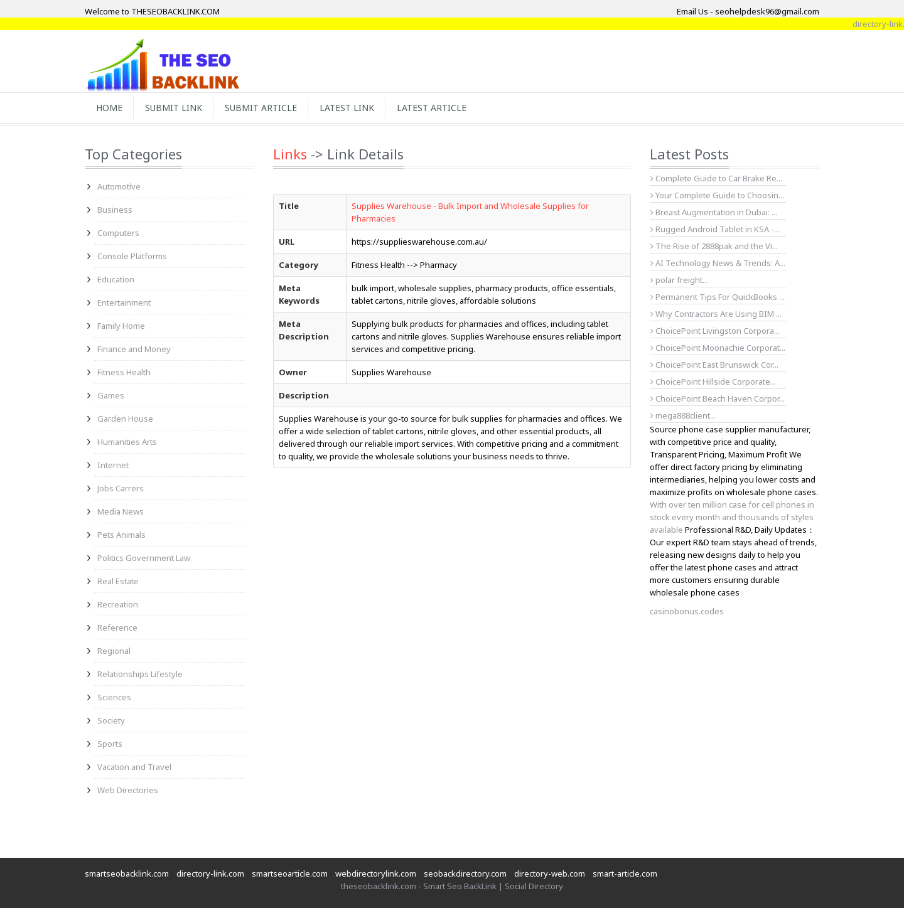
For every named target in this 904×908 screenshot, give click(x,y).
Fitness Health (124, 372)
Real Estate (118, 581)
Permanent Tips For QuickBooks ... (717, 296)
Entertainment (124, 302)
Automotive (119, 186)
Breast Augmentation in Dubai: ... (713, 212)
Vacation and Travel (134, 766)
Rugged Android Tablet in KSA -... (715, 229)
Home (109, 108)
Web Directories (127, 790)
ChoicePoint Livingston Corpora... (715, 330)
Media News (120, 511)
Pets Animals (121, 534)
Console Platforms (132, 256)
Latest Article (431, 108)
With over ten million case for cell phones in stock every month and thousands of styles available (732, 517)
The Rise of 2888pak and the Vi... (714, 246)
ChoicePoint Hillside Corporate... (713, 381)
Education (115, 279)
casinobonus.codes (687, 611)
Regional (114, 650)
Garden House (125, 418)
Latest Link (347, 108)
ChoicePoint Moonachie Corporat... (717, 347)
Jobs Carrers (120, 488)
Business (114, 209)
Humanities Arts (127, 441)
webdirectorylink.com (375, 873)
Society (111, 720)
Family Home (121, 325)
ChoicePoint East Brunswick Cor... (714, 364)
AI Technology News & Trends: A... (717, 263)
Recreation (117, 604)
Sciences (114, 697)
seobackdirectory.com (465, 873)
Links (290, 153)
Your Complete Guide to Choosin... (717, 195)
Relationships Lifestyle (140, 674)
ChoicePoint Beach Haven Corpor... (717, 398)
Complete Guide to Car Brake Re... (716, 178)
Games (110, 395)
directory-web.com (549, 873)
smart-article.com (625, 873)
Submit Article (261, 108)
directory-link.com (210, 873)
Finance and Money (134, 349)
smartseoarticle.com (290, 873)
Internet (113, 465)
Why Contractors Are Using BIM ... (716, 313)
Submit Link (173, 108)
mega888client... (683, 415)
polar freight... (679, 280)
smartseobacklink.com (127, 873)
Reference (117, 627)
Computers (118, 232)
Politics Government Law (143, 557)
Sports (109, 743)
